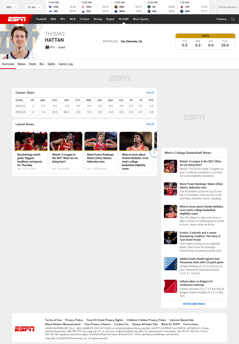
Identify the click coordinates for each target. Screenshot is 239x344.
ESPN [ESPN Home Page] (17, 19)
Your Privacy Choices (97, 324)
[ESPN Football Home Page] (41, 19)
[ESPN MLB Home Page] (72, 19)
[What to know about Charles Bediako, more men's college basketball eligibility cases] (135, 152)
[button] (233, 19)
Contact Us (121, 324)
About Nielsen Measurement (63, 324)
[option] (31, 152)
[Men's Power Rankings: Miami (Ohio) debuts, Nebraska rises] (100, 152)
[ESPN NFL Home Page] (62, 19)
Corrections (190, 324)
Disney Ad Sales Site (145, 324)
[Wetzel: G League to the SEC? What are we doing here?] (66, 152)
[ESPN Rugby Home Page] (110, 19)
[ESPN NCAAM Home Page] (124, 19)
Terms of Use (53, 320)
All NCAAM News (194, 303)
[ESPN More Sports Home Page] (141, 19)
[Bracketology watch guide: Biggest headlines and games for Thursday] (31, 152)
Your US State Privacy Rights (104, 320)
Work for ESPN (170, 324)
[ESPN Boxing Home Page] (98, 19)
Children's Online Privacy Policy (146, 320)
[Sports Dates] (33, 7)
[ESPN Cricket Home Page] (84, 19)
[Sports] (10, 7)
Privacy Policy (74, 320)
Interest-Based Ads (182, 320)
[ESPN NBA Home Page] (53, 19)
